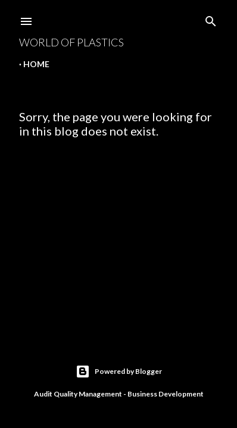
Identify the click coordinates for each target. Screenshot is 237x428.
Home (36, 64)
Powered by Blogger (119, 371)
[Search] (211, 18)
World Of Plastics (71, 42)
